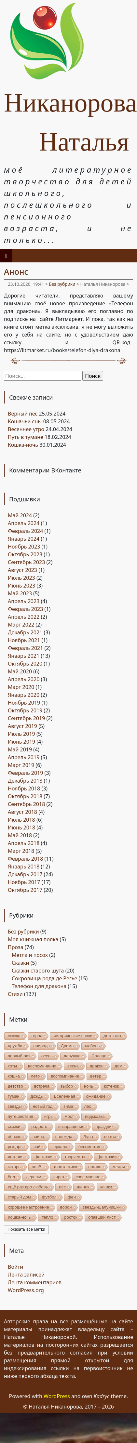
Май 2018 (20, 835)
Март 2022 (21, 624)
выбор (67, 1086)
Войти (15, 1266)
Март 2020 (21, 687)
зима (68, 1106)
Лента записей (26, 1274)
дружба (15, 1045)
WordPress (57, 1396)
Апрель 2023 (23, 601)
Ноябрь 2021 (24, 640)
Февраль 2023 (25, 609)
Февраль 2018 (25, 858)
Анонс (16, 271)
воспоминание (65, 1076)
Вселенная (64, 1096)
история (15, 1156)
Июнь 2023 (21, 585)
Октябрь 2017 (25, 890)
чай (37, 1146)
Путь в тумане (25, 437)
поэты (110, 1136)
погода (95, 1166)
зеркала (59, 1146)
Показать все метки (26, 1229)
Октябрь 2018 (25, 796)
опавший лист (102, 1217)
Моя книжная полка (33, 939)
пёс (62, 1187)
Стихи (15, 994)
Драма (67, 1045)
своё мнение (87, 1176)
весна (73, 1066)
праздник (105, 1126)
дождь (37, 1096)
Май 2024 (20, 515)
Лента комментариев (35, 1282)
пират (58, 1176)
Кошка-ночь (23, 444)
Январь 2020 (23, 694)
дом (118, 1066)
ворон (66, 1207)
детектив (112, 1035)
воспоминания (42, 1066)
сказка (14, 1035)
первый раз (19, 1055)
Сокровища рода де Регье (44, 978)
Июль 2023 (21, 577)
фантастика (65, 1166)
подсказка (94, 1116)
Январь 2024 (23, 538)
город (37, 1035)
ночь (88, 1086)
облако (14, 1136)
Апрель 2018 (23, 843)
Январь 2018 (23, 866)
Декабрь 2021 (25, 632)
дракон (96, 1066)
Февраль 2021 (25, 648)
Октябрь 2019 (25, 710)
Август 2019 (22, 726)
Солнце (98, 1055)
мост (69, 1116)
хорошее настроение (28, 1207)
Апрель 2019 (23, 757)
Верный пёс (22, 413)
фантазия (43, 1156)
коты (12, 1066)
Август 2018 (22, 811)
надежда (64, 1136)
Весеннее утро (26, 429)
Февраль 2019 (25, 772)
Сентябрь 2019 (26, 718)
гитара (14, 1166)
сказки (14, 1126)
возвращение (71, 1126)
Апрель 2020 (23, 679)
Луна (88, 1136)
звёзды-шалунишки (102, 1207)
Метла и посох (30, 955)
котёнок (111, 1086)
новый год (43, 1106)
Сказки (20, 962)
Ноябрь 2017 (24, 882)
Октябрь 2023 (25, 554)
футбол (49, 1197)
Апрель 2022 (23, 616)
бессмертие (90, 1146)
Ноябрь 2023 (24, 546)
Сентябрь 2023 (26, 562)
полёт (37, 1166)
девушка (72, 1055)
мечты (119, 1166)
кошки (106, 1187)
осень (47, 1055)
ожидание (96, 1096)
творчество (76, 1156)
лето (35, 1076)
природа (42, 1045)
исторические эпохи (72, 1035)
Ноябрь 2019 (24, 702)
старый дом (19, 1197)
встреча (41, 1086)
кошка (14, 1076)
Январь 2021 (23, 655)
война (38, 1136)
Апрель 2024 (23, 523)
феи (72, 1197)
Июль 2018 (21, 819)
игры (49, 1116)
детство (15, 1086)
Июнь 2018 (21, 827)
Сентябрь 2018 (26, 804)
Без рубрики (62, 284)
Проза (15, 947)
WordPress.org (26, 1290)
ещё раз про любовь (28, 1187)
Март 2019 (21, 765)
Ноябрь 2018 (24, 788)
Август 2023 (22, 570)
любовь (92, 1045)
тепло (47, 1217)
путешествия (20, 1116)
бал (11, 1176)
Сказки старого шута (38, 970)
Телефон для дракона (39, 986)
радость (39, 1126)
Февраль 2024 (25, 531)
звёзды (15, 1106)
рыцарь (15, 1146)
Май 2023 (20, 593)
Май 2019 (20, 749)
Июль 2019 (21, 733)
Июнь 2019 (21, 741)
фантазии (107, 1156)
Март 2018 (21, 850)
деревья (34, 1176)
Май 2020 (20, 671)
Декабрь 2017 (25, 874)
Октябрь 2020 (25, 663)
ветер (95, 1076)
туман (14, 1096)
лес (87, 1106)
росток (70, 1217)
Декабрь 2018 (25, 780)
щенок (83, 1187)
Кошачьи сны (25, 421)
